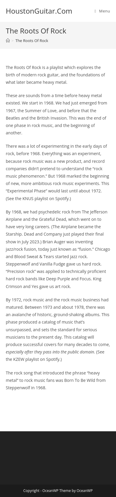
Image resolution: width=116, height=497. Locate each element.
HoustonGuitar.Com (39, 11)
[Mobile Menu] (102, 11)
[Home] (8, 40)
